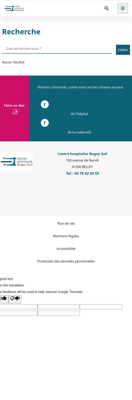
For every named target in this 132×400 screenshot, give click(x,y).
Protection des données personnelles (66, 261)
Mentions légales (66, 236)
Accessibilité (66, 248)
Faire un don (14, 105)
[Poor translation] (14, 299)
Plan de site (66, 223)
